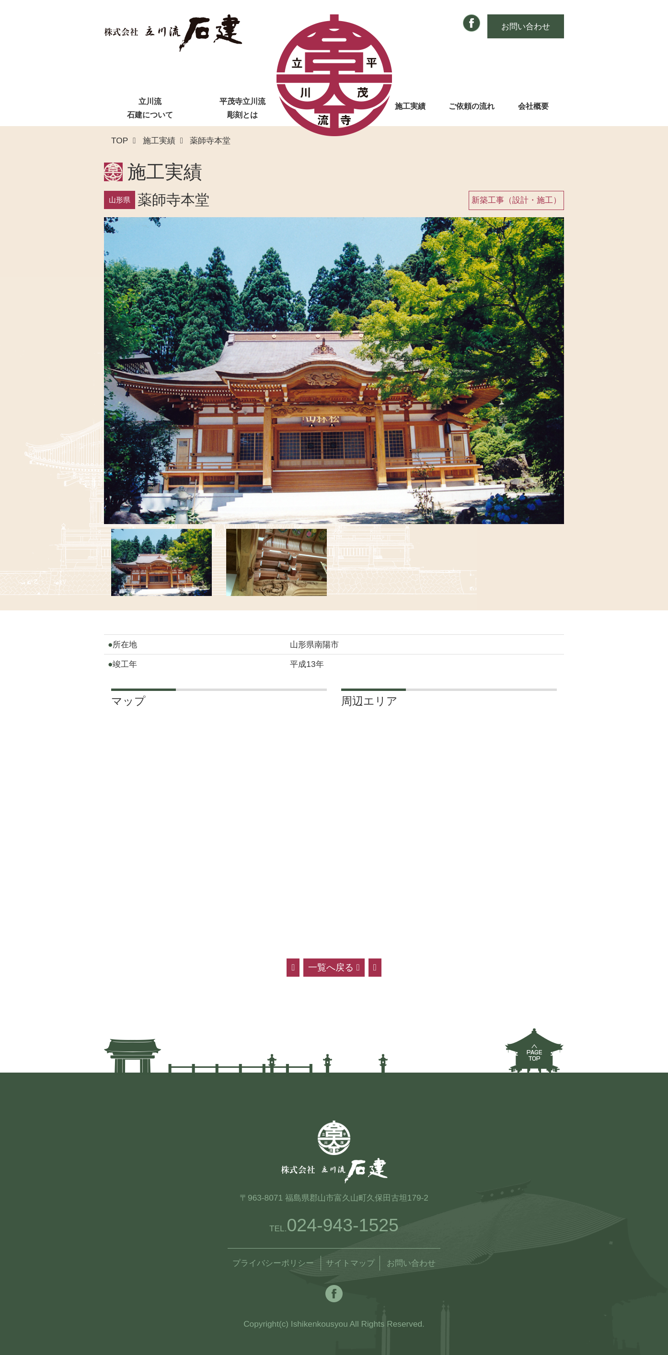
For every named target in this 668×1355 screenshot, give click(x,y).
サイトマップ (350, 1263)
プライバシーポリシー (273, 1263)
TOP (119, 140)
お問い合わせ (525, 26)
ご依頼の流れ (472, 106)
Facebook (471, 23)
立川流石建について (150, 108)
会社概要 (533, 106)
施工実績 (410, 106)
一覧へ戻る (333, 967)
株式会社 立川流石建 (173, 33)
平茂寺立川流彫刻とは (242, 108)
